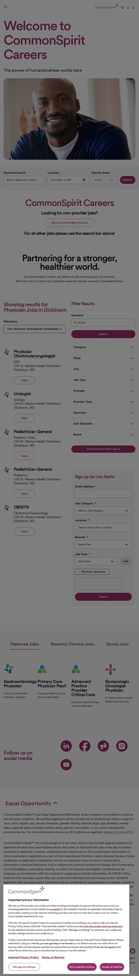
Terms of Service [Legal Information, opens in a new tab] (53, 972)
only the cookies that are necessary (103, 941)
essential (55, 924)
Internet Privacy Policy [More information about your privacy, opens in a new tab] (23, 972)
